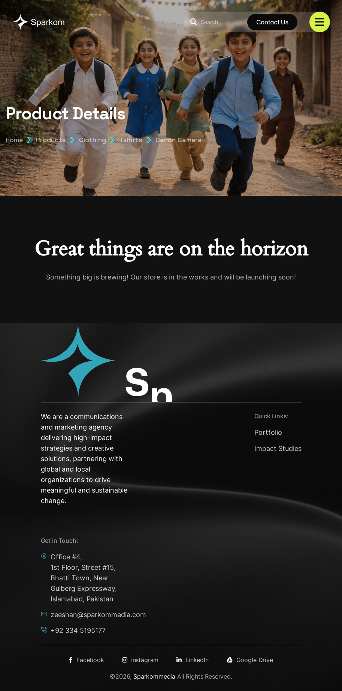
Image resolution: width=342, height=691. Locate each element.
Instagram (140, 660)
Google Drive (250, 660)
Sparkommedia (154, 676)
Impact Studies (278, 448)
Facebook (86, 660)
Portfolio (268, 432)
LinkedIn (192, 660)
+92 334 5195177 (78, 630)
